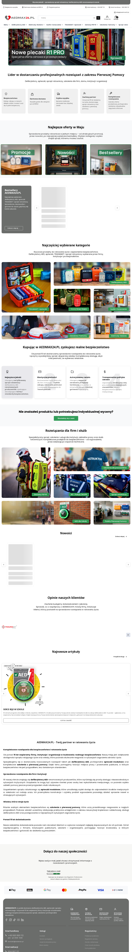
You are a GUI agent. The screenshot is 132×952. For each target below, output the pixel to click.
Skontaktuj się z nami (66, 418)
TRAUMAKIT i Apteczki (38, 309)
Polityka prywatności (92, 936)
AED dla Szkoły (81, 521)
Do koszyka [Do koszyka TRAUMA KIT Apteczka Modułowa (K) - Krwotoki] (53, 226)
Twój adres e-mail (53, 871)
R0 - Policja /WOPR (79, 494)
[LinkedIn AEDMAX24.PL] (22, 920)
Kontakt (42, 936)
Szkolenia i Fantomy (78, 336)
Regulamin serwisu (91, 939)
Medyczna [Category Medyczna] (7, 666)
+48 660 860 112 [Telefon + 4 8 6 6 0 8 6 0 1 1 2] (16, 935)
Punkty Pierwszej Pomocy (116, 521)
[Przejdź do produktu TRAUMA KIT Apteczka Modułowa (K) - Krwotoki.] (53, 199)
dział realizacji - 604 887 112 (96, 7)
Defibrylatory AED (119, 282)
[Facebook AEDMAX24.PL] (6, 920)
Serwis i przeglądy (46, 939)
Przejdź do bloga (120, 657)
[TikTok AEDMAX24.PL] (14, 920)
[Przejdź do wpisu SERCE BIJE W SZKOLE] (23, 685)
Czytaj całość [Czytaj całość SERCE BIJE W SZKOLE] (66, 720)
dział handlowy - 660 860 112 (120, 7)
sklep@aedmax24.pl (122, 12)
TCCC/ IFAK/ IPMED (79, 309)
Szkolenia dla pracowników (115, 468)
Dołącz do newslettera (56, 873)
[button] (98, 18)
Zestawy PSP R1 (40, 494)
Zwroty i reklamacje (91, 942)
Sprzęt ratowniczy (119, 494)
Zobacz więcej (121, 536)
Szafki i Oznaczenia (118, 309)
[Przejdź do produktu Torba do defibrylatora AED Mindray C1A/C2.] (20, 556)
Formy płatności (90, 948)
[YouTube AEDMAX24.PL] (18, 920)
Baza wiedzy (44, 945)
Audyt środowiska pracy (48, 942)
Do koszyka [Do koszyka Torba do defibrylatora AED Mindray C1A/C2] (20, 583)
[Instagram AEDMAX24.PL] (10, 920)
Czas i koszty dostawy (92, 945)
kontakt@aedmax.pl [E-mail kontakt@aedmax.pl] (16, 942)
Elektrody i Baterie (119, 336)
